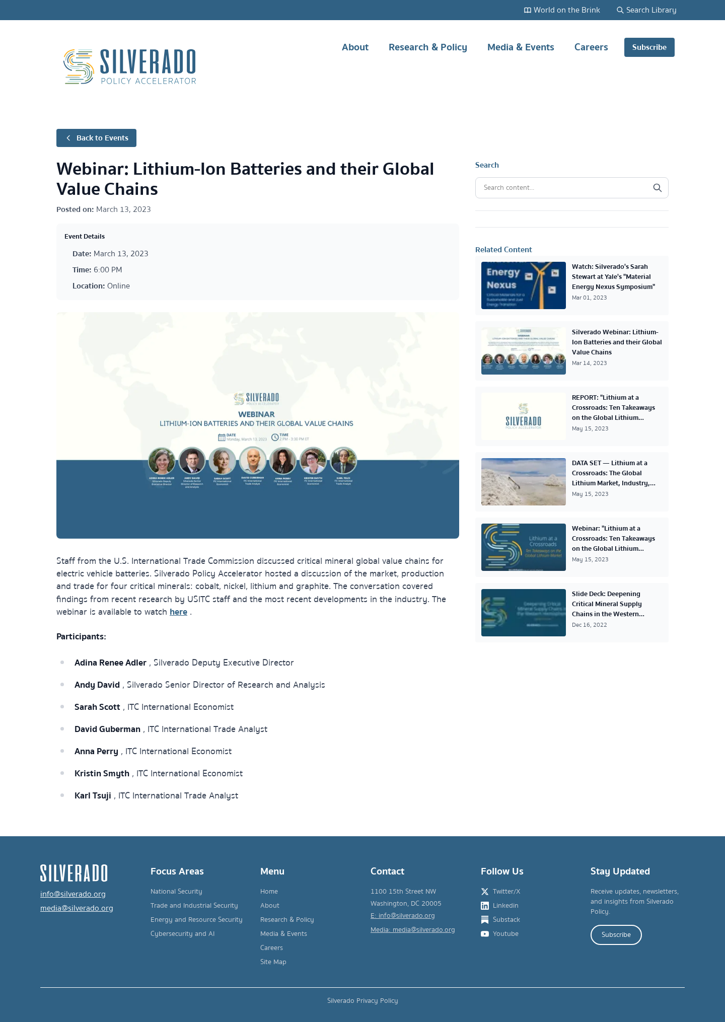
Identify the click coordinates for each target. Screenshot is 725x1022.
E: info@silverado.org (403, 915)
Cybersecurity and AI (182, 933)
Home (269, 891)
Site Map (273, 962)
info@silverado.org (73, 894)
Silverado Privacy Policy (362, 1000)
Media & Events (520, 51)
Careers (591, 51)
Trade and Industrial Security (194, 905)
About (355, 51)
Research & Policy (428, 51)
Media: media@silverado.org (413, 929)
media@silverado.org (76, 908)
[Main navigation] (498, 66)
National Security (176, 891)
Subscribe (649, 47)
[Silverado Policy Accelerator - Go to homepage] (130, 66)
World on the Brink (562, 10)
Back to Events (96, 137)
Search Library (646, 10)
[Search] (657, 188)
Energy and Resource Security (197, 919)
